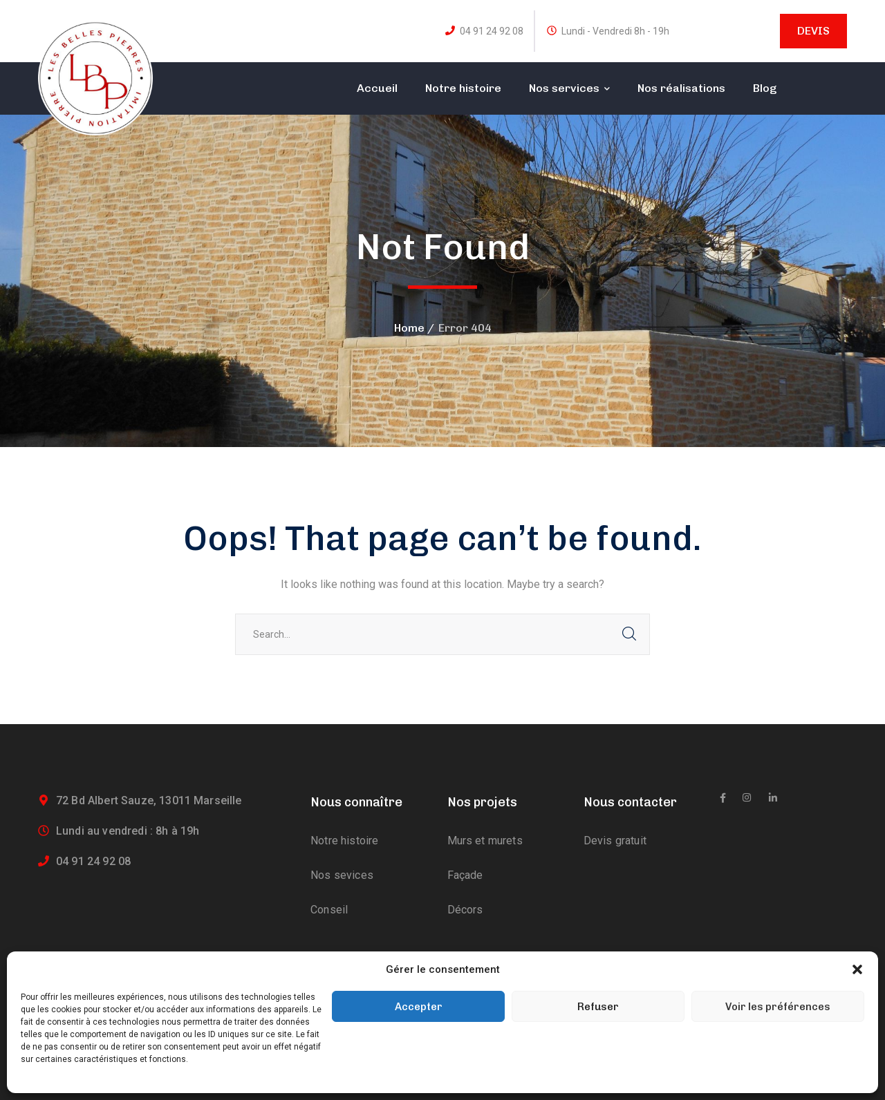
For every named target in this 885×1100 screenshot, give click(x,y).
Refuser (598, 1007)
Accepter (418, 1007)
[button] (857, 969)
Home (409, 327)
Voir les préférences (777, 1007)
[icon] (723, 798)
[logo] (95, 77)
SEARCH (629, 634)
